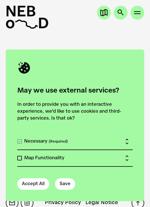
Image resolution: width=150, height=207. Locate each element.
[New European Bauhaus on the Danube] (27, 17)
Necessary (46, 141)
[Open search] (121, 13)
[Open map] (104, 13)
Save (65, 184)
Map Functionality (44, 158)
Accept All (33, 184)
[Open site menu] (137, 13)
